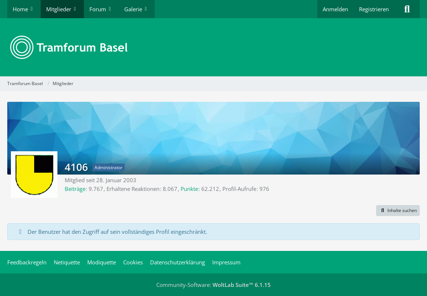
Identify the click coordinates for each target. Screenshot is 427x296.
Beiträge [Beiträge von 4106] (75, 188)
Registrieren (374, 9)
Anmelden (335, 9)
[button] (398, 210)
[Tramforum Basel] (213, 47)
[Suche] (407, 9)
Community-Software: (213, 284)
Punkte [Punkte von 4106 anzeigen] (189, 188)
